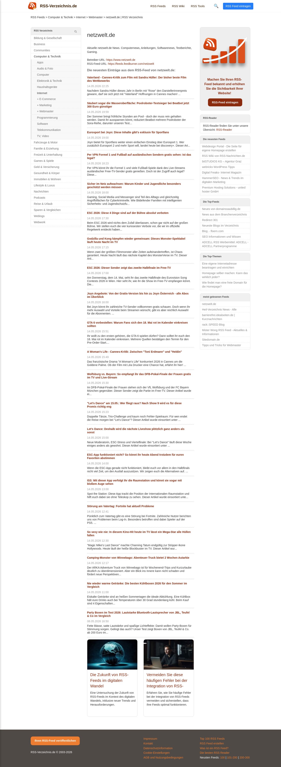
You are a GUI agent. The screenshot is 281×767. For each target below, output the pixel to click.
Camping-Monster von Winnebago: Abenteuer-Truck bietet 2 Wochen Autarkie (138, 557)
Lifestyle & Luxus (44, 185)
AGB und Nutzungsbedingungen (163, 757)
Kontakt (148, 743)
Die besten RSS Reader (214, 752)
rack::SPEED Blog (213, 324)
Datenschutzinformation (158, 748)
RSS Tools (198, 6)
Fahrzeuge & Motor (46, 142)
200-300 (244, 757)
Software (42, 123)
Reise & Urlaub (43, 203)
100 (222, 757)
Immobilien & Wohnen (47, 179)
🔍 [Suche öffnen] (216, 6)
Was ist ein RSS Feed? (214, 748)
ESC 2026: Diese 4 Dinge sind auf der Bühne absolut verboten (128, 212)
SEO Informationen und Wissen (221, 236)
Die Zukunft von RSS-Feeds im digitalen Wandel (109, 680)
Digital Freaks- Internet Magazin (221, 172)
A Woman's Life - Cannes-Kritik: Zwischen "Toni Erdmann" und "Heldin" (134, 351)
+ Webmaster (45, 111)
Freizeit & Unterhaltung (48, 154)
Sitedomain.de (211, 339)
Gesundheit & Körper (47, 173)
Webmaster (96, 17)
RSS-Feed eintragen (225, 102)
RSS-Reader (224, 129)
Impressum (150, 738)
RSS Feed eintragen (238, 6)
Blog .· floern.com (213, 231)
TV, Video (43, 136)
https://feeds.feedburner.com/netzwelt (131, 63)
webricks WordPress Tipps (218, 167)
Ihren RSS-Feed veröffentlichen (55, 740)
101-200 (232, 757)
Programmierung (47, 117)
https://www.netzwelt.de (120, 59)
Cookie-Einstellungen (156, 752)
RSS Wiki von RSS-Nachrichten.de (223, 155)
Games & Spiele (44, 160)
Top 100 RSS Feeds (212, 738)
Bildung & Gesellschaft (48, 38)
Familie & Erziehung (46, 148)
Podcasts (39, 197)
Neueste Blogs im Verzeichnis (220, 225)
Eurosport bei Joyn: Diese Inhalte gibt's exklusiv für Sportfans (128, 132)
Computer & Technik (60, 17)
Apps (40, 62)
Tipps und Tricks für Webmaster (221, 345)
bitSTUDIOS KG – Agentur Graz (221, 161)
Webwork (39, 222)
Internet (80, 17)
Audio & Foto (45, 68)
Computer (43, 74)
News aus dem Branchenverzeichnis (224, 214)
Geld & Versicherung (46, 167)
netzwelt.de (209, 304)
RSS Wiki (178, 6)
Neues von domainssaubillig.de (221, 209)
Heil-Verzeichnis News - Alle (219, 309)
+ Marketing (44, 105)
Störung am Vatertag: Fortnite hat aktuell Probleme (120, 506)
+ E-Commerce (46, 99)
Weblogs (39, 216)
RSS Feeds (158, 6)
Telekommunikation (49, 129)
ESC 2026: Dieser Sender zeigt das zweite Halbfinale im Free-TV (129, 267)
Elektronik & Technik (49, 80)
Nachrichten (41, 191)
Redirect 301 (210, 220)
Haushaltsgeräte (47, 87)
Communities (42, 50)
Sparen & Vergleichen (47, 210)
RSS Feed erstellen (212, 743)
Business (39, 44)
